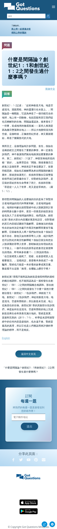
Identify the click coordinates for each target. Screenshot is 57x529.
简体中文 (50, 88)
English (6, 338)
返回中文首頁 (28, 354)
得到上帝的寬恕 (18, 32)
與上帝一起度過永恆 (21, 28)
